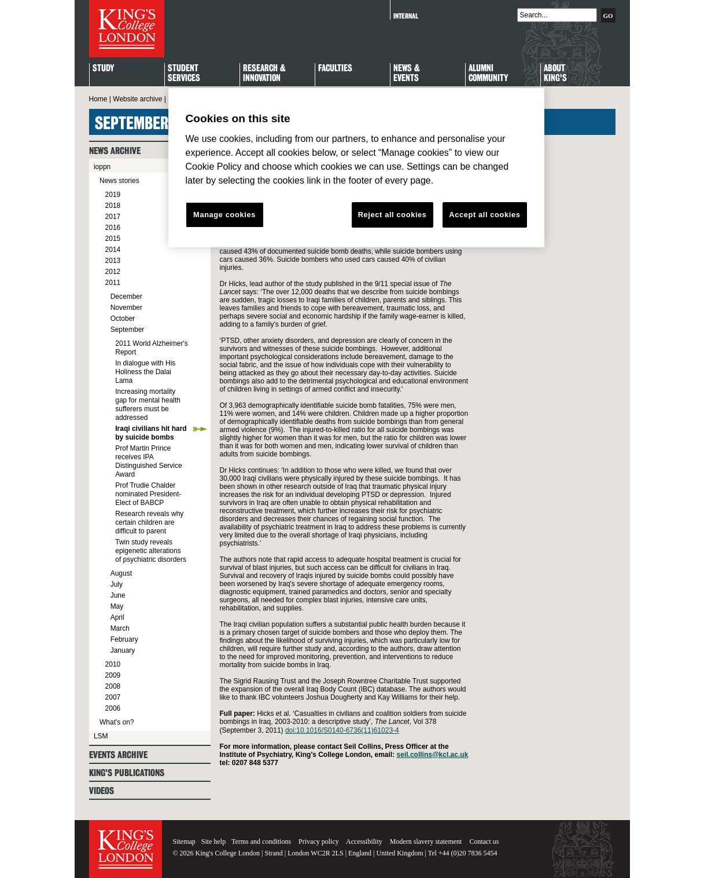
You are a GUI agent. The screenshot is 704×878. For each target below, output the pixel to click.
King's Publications (126, 773)
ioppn (102, 167)
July (116, 584)
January (122, 650)
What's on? (116, 722)
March (120, 628)
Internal (405, 16)
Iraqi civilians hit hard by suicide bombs (150, 433)
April (117, 617)
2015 (113, 239)
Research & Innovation (264, 73)
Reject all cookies (392, 214)
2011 (113, 283)
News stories (119, 181)
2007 (113, 697)
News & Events (406, 73)
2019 (113, 195)
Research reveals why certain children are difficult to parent (149, 522)
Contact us (484, 841)
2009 (113, 675)
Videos (101, 790)
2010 (113, 664)
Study (103, 68)
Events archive (118, 755)
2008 (113, 686)
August (121, 573)
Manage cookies (224, 214)
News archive (115, 151)
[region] (356, 168)
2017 (113, 217)
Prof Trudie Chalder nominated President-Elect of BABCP (148, 494)
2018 (113, 206)
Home (98, 99)
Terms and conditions (261, 841)
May (117, 606)
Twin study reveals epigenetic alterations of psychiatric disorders (150, 551)
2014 (113, 250)
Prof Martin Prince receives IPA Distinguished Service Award (148, 461)
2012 (113, 272)
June (118, 595)
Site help (213, 841)
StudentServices (184, 73)
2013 (113, 261)
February (124, 639)
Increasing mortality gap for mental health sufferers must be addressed (147, 404)
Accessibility (364, 841)
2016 (113, 228)
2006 (113, 708)
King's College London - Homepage (126, 28)
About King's (555, 73)
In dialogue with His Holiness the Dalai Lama (145, 372)
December (126, 296)
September (127, 329)
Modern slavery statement (426, 841)
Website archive (137, 99)
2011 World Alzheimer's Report (151, 347)
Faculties (335, 68)
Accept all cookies (484, 214)
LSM (101, 736)
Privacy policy (318, 841)
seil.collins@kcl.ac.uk (433, 755)
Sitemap (184, 841)
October (122, 318)
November (126, 307)
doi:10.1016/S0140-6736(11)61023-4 (342, 730)
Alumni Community (488, 73)
